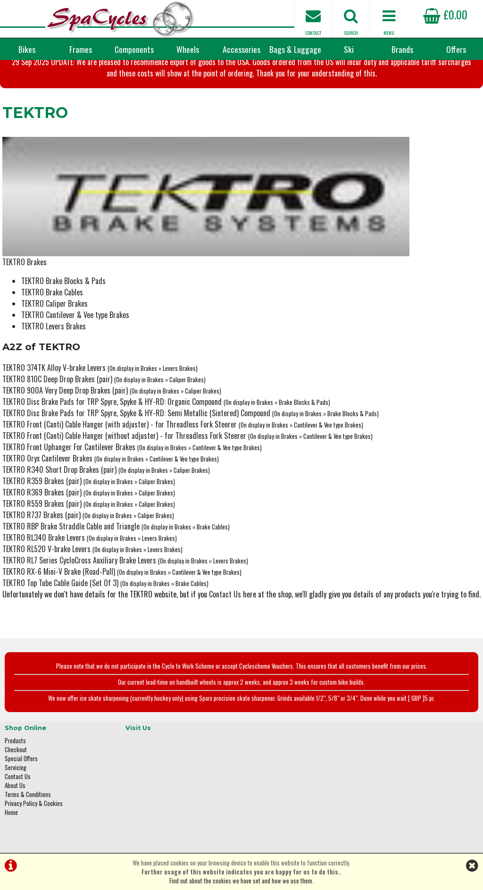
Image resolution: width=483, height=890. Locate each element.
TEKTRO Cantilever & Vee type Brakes (73, 285)
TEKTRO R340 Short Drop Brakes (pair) (57, 439)
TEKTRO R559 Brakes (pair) (39, 473)
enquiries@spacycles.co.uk (407, 790)
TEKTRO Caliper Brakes (52, 273)
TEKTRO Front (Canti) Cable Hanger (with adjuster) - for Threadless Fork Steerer (117, 394)
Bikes (26, 49)
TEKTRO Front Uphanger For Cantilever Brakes (66, 417)
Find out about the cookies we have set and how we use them (240, 880)
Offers (456, 49)
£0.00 (445, 14)
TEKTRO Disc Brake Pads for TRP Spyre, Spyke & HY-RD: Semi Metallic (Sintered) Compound (134, 383)
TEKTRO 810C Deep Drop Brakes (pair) (55, 349)
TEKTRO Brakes (22, 232)
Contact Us (223, 564)
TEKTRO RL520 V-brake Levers (44, 519)
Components (134, 49)
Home (11, 776)
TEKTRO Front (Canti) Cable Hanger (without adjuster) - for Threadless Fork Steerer (122, 405)
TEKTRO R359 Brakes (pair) (39, 451)
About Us (15, 749)
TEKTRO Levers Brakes (51, 296)
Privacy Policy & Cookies (34, 767)
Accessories (241, 49)
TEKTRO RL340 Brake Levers (41, 507)
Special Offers (21, 722)
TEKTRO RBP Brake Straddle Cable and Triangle (68, 496)
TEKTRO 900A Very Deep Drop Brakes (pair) (62, 360)
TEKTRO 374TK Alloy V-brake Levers (51, 338)
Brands (402, 49)
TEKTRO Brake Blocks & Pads (61, 251)
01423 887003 (391, 760)
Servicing (15, 731)
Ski (349, 49)
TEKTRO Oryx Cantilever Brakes (45, 428)
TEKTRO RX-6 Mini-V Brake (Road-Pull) (56, 541)
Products (15, 704)
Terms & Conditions (28, 758)
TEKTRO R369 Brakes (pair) (39, 462)
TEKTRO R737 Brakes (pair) (39, 485)
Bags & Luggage (295, 49)
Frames (80, 49)
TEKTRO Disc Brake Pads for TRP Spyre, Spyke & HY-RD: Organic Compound (109, 372)
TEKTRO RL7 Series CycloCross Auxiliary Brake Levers (77, 530)
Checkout (16, 713)
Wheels (187, 49)
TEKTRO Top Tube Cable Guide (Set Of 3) (58, 553)
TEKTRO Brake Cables (50, 262)
